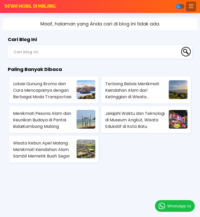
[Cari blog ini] (95, 52)
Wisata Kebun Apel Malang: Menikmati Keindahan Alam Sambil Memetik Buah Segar (41, 149)
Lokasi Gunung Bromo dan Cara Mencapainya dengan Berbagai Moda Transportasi (42, 90)
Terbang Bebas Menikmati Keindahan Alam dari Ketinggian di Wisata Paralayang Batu (132, 90)
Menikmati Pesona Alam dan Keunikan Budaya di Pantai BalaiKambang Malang (42, 119)
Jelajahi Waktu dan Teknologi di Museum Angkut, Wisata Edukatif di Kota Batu (135, 119)
